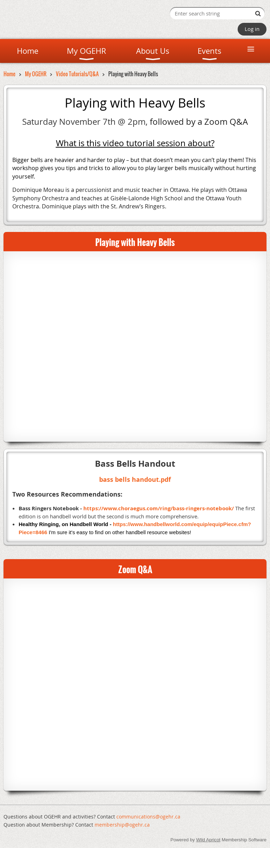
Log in (252, 28)
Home (9, 74)
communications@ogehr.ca (148, 816)
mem (122, 824)
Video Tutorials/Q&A (77, 74)
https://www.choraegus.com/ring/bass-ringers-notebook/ (158, 508)
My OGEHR (35, 74)
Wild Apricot (208, 839)
